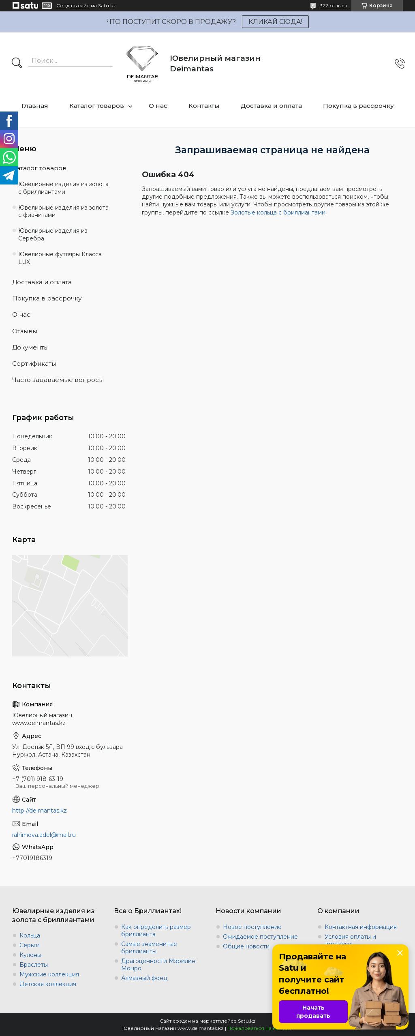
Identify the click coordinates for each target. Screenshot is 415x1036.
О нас (158, 105)
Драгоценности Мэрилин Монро (158, 964)
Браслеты (33, 964)
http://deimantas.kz (39, 810)
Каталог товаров (96, 105)
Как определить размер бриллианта (156, 930)
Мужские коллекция (49, 974)
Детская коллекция (47, 984)
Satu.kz (247, 1021)
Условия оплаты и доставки (350, 940)
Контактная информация (361, 927)
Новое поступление (252, 927)
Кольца (29, 935)
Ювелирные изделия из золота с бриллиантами (63, 187)
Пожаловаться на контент (260, 1028)
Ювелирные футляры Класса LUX (60, 258)
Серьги (29, 945)
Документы (30, 347)
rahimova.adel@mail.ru (44, 835)
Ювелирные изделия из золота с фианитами (63, 211)
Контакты (204, 105)
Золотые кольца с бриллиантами (278, 212)
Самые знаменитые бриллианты (149, 947)
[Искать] (17, 63)
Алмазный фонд (144, 978)
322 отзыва (333, 5)
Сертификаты (34, 363)
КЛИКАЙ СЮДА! (275, 22)
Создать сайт (72, 6)
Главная (34, 105)
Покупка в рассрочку (358, 105)
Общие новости (246, 946)
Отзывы (24, 331)
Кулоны (30, 955)
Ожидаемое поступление (260, 936)
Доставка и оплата (271, 105)
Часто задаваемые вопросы (58, 380)
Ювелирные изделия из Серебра (53, 234)
